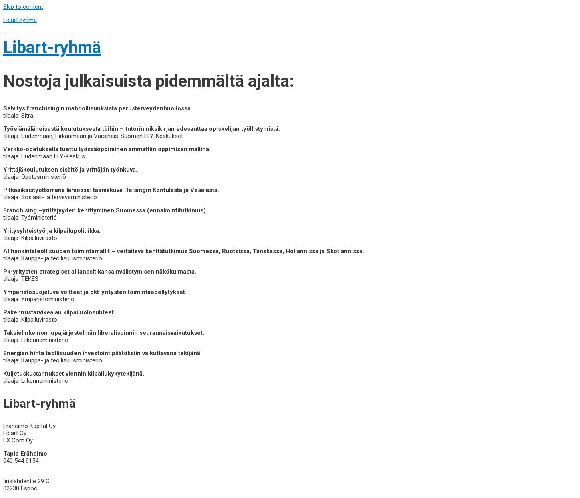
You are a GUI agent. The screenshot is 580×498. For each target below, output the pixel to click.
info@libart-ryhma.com (33, 468)
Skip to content (23, 6)
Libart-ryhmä (20, 20)
